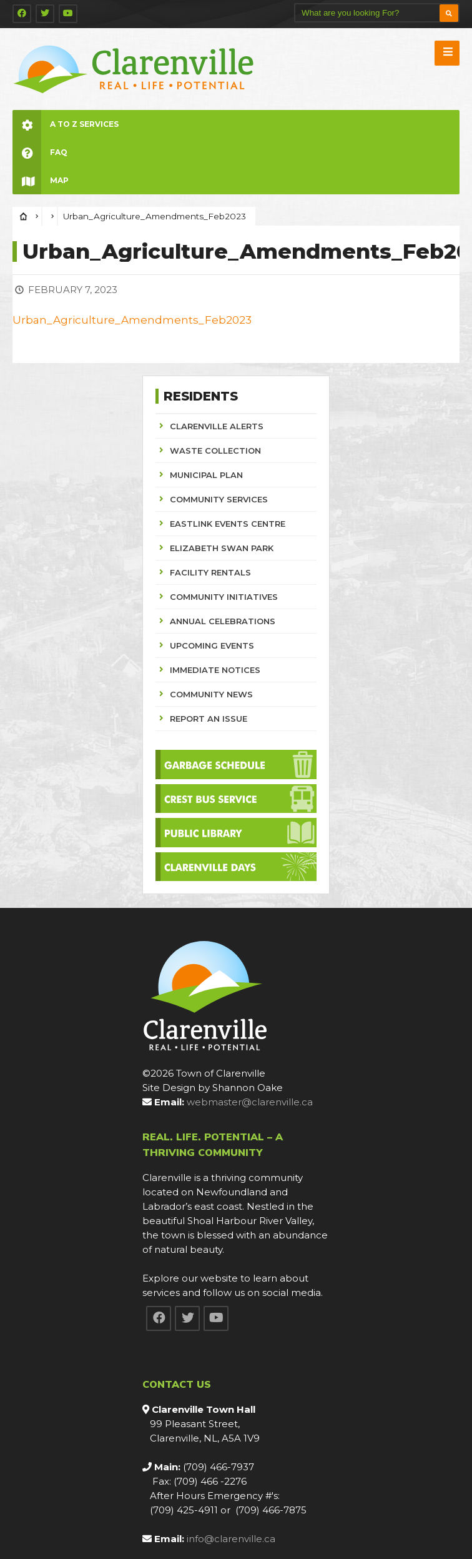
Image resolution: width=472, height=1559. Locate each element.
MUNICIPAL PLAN (206, 475)
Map (40, 180)
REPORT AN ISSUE (208, 719)
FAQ (39, 152)
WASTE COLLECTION (215, 451)
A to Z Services (65, 124)
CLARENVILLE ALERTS (216, 426)
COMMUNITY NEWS (211, 694)
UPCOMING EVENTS (212, 645)
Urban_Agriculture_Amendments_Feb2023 (132, 320)
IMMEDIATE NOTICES (215, 670)
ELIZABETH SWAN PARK (221, 548)
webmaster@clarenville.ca (250, 1102)
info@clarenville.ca (231, 1539)
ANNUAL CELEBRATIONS (222, 621)
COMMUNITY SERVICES (219, 499)
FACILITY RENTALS (210, 572)
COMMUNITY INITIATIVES (224, 597)
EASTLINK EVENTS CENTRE (227, 524)
